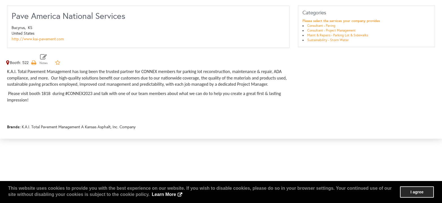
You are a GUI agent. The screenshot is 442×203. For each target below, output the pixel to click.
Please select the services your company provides (341, 21)
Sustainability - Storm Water (328, 40)
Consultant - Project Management (331, 30)
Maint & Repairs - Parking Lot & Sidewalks (337, 35)
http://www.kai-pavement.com (38, 39)
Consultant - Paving (321, 26)
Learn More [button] (164, 194)
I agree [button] (416, 192)
